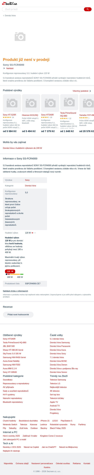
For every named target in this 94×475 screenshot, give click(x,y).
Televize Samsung (58, 380)
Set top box (55, 395)
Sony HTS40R (9, 339)
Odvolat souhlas (63, 463)
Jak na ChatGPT (49, 447)
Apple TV (54, 402)
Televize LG (55, 383)
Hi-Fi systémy (9, 395)
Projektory (54, 413)
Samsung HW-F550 (11, 365)
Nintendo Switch (10, 424)
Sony (27, 180)
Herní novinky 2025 (11, 436)
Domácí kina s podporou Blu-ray (64, 368)
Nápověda (8, 463)
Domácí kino (55, 409)
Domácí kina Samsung (60, 342)
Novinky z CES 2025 (12, 447)
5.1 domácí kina (57, 339)
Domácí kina (10, 16)
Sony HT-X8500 (10, 372)
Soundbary (7, 380)
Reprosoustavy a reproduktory (16, 383)
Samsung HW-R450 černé (14, 357)
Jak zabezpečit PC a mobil (14, 440)
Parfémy (82, 424)
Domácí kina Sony (58, 354)
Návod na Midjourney (68, 447)
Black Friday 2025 (58, 428)
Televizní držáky (57, 398)
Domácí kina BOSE (58, 361)
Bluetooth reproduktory (13, 402)
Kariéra (47, 467)
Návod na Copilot (31, 447)
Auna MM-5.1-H (10, 368)
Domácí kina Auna (58, 350)
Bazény (44, 428)
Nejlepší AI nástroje (11, 451)
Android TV (55, 406)
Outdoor (34, 428)
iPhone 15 (45, 421)
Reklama (77, 463)
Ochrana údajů (22, 463)
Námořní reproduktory (12, 398)
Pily (4, 428)
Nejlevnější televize (58, 387)
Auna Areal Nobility (11, 361)
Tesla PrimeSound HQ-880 (14, 342)
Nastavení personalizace (42, 463)
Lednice (43, 424)
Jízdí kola (23, 428)
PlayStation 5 (66, 421)
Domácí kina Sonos (58, 372)
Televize (23, 424)
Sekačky (12, 428)
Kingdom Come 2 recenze (51, 436)
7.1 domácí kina (57, 357)
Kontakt (86, 463)
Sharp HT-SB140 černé (13, 350)
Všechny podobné (82, 91)
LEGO (55, 421)
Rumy (72, 424)
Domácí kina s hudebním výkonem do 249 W (22, 148)
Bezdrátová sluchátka (28, 421)
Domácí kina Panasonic (60, 346)
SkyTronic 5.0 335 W (12, 354)
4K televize (54, 391)
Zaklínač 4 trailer (30, 436)
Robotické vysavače (58, 424)
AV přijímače (8, 387)
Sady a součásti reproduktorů (15, 391)
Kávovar (33, 424)
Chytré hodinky (9, 421)
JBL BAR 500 (9, 346)
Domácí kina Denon (58, 365)
